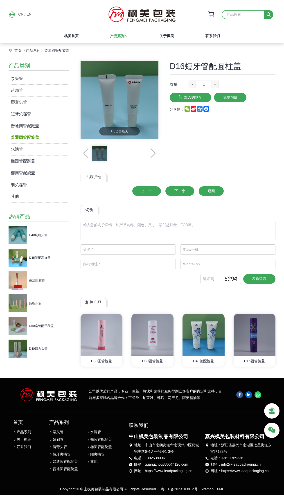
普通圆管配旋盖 (57, 50)
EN (29, 14)
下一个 (179, 191)
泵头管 (17, 78)
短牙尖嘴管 (21, 114)
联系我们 (212, 36)
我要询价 (231, 97)
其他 (15, 196)
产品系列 (119, 36)
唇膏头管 (19, 102)
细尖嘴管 (19, 185)
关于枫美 (167, 36)
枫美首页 (71, 36)
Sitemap (207, 490)
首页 (18, 50)
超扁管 (17, 90)
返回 (211, 191)
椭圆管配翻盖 (23, 161)
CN (20, 14)
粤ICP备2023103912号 (179, 490)
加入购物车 (190, 97)
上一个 (146, 191)
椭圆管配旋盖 (23, 173)
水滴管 (17, 149)
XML (220, 490)
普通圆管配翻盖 (25, 126)
